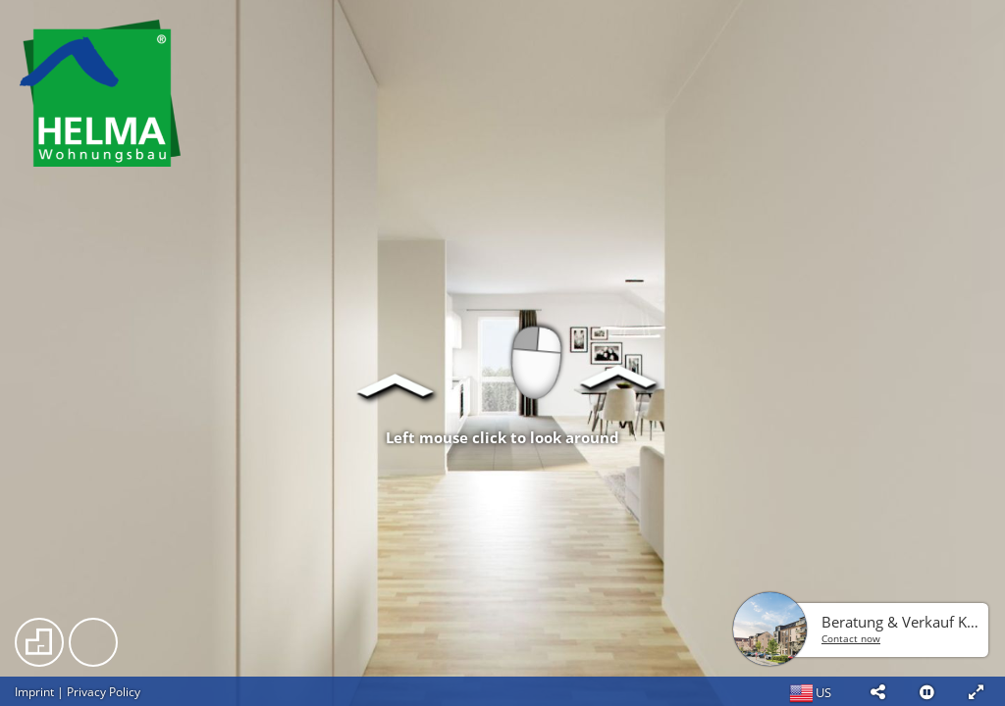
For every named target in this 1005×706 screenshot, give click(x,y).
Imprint (34, 691)
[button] (877, 691)
